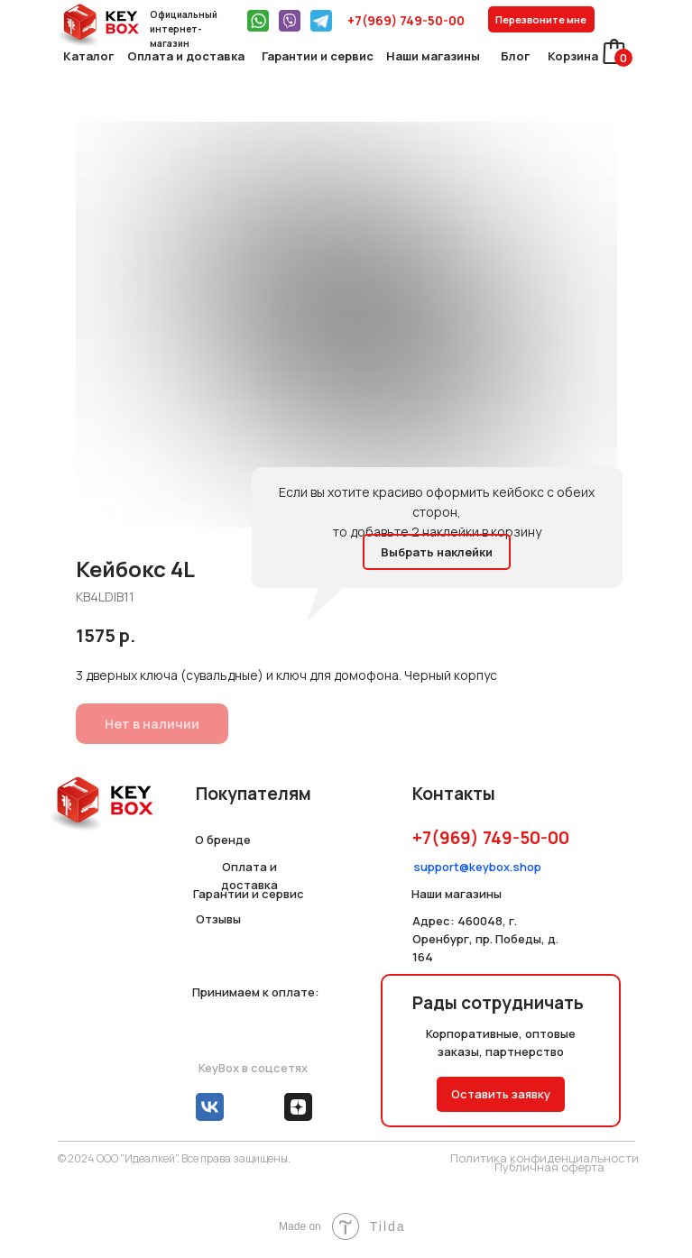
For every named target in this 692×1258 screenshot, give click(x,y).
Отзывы (218, 919)
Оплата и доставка (186, 56)
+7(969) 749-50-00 (406, 20)
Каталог (88, 56)
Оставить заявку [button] (500, 1094)
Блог (515, 56)
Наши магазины (433, 56)
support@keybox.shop (477, 867)
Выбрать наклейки (437, 552)
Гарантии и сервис (318, 56)
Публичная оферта (549, 1167)
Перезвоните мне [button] (540, 19)
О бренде (223, 839)
